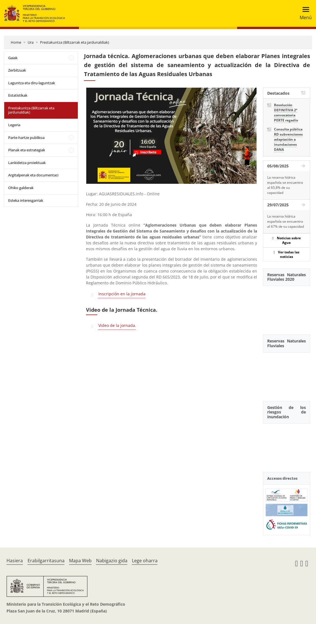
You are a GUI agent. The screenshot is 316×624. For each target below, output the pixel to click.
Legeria (14, 124)
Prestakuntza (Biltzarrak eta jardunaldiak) (74, 42)
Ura (31, 42)
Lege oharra (145, 560)
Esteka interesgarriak (25, 200)
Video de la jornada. (117, 325)
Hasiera (14, 560)
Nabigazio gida (111, 560)
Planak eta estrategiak (26, 149)
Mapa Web (80, 560)
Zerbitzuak (17, 70)
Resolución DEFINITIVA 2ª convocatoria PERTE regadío (286, 113)
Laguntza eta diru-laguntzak (31, 82)
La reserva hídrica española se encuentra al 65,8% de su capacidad (285, 185)
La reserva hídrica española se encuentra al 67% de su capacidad (285, 221)
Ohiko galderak (21, 187)
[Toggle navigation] (304, 13)
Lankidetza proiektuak (27, 162)
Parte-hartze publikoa (26, 137)
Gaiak (12, 57)
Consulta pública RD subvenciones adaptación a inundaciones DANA (288, 139)
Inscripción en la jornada (121, 293)
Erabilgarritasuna (46, 560)
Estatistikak (17, 95)
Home (16, 42)
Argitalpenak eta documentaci (33, 175)
